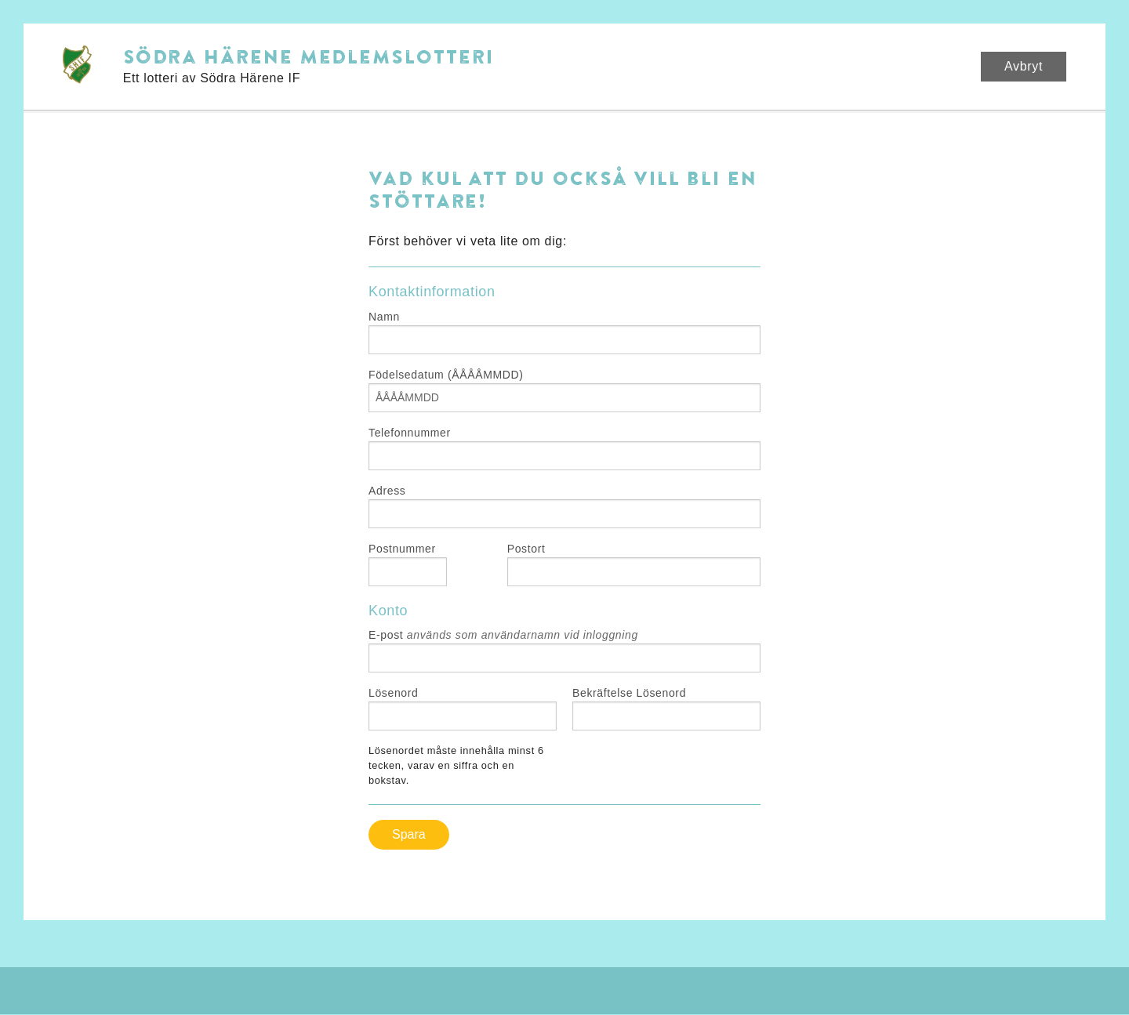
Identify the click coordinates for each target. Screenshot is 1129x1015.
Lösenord (393, 693)
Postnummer (402, 548)
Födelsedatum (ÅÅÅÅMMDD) (446, 374)
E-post (503, 635)
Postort (526, 548)
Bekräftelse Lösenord (629, 693)
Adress (386, 490)
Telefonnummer (409, 432)
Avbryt (1023, 66)
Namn (384, 316)
